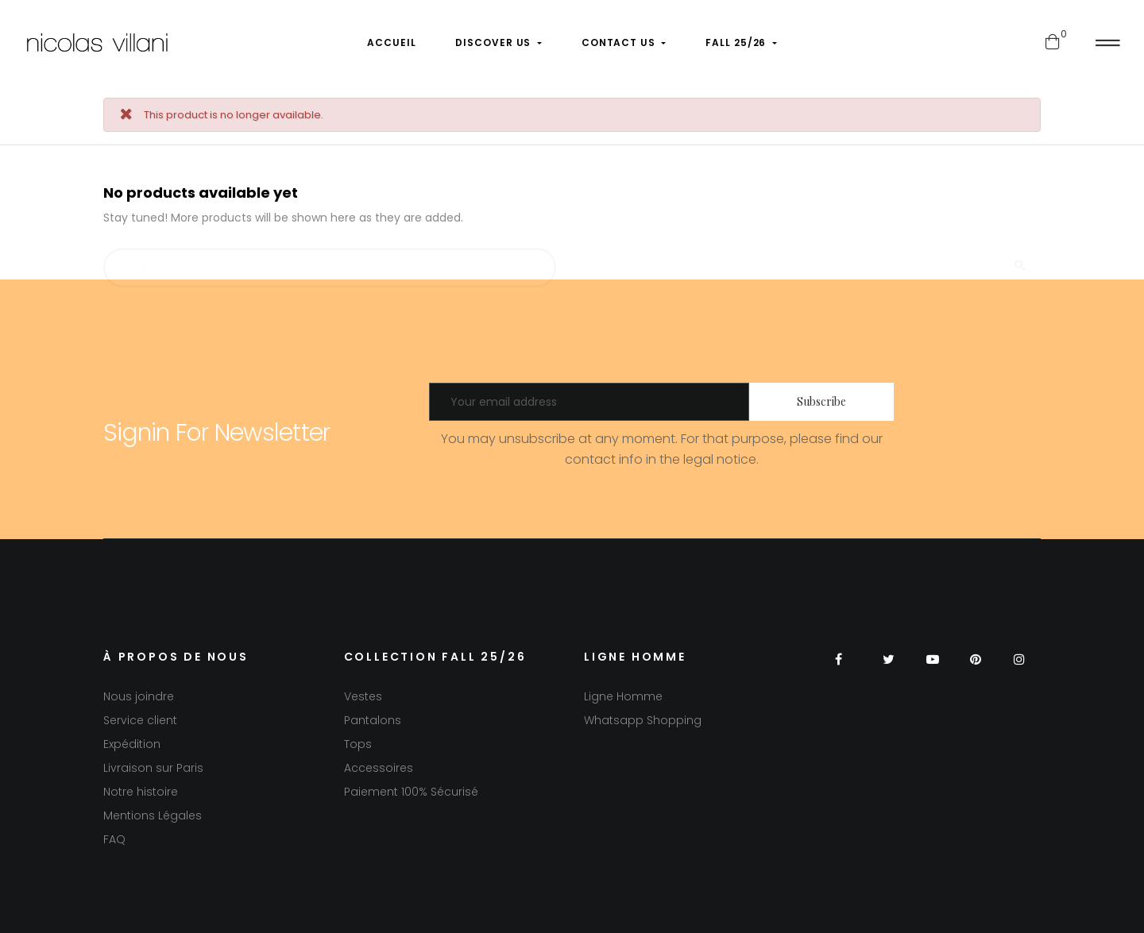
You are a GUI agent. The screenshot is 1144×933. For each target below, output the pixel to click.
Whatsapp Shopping (642, 720)
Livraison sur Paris (153, 768)
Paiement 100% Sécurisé (411, 792)
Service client (140, 720)
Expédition (131, 744)
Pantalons (372, 720)
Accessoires (378, 768)
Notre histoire (140, 792)
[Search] (329, 260)
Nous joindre (138, 696)
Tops (358, 744)
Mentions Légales (152, 815)
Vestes (363, 696)
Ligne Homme (623, 696)
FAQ (114, 839)
